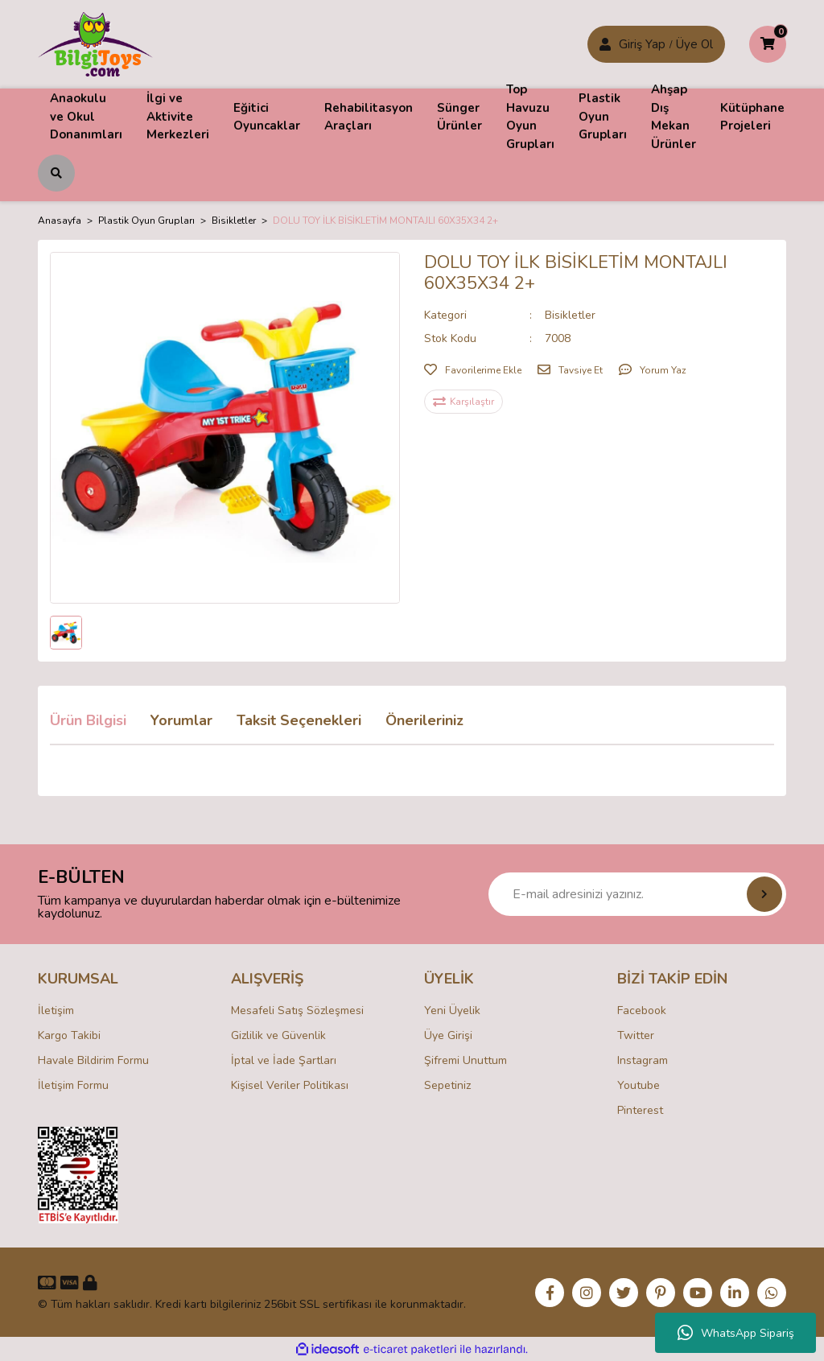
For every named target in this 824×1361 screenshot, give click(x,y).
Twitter (635, 1035)
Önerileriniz (424, 720)
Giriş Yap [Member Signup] (642, 44)
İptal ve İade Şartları (283, 1060)
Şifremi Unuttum (465, 1060)
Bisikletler (570, 315)
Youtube (638, 1085)
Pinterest (640, 1110)
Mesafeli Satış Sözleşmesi (297, 1010)
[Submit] (764, 894)
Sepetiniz (447, 1085)
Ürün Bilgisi (88, 720)
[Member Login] (605, 44)
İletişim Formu (73, 1085)
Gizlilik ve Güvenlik (278, 1035)
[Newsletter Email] (637, 894)
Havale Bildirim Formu (93, 1060)
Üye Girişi (448, 1035)
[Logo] (95, 43)
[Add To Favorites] (472, 370)
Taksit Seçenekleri (299, 720)
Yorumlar (181, 720)
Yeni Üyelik (452, 1010)
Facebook (641, 1010)
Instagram (642, 1060)
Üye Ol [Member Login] (694, 44)
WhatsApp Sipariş (736, 1333)
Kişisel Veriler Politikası (289, 1085)
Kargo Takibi (69, 1035)
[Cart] (767, 44)
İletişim (56, 1010)
